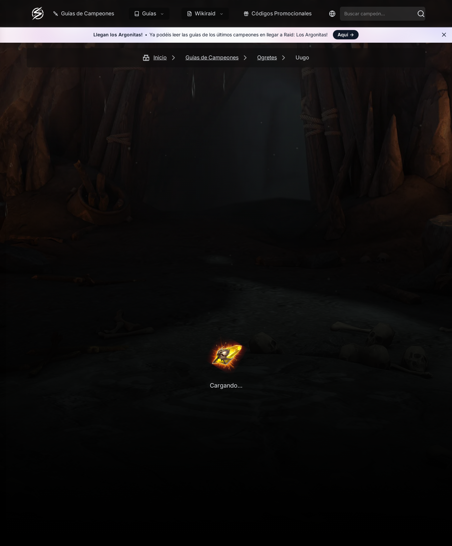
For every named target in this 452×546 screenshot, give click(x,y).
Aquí (346, 34)
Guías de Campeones (212, 57)
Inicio (160, 57)
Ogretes (267, 57)
